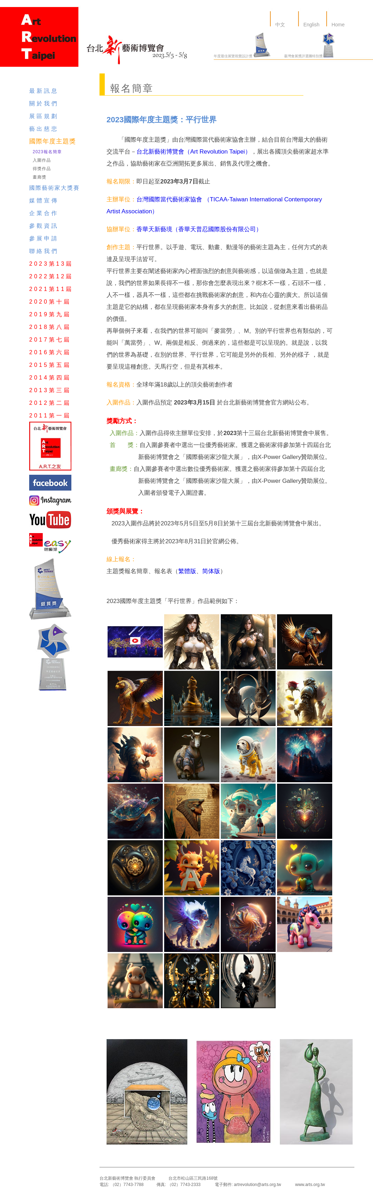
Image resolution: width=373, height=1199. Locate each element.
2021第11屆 (51, 289)
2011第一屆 (50, 416)
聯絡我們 (44, 251)
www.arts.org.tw (310, 1184)
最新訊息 (44, 91)
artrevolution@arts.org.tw (257, 1184)
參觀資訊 (44, 226)
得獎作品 (42, 168)
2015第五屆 (50, 365)
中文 (279, 24)
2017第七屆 (50, 340)
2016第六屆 (50, 352)
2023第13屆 (51, 264)
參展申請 (44, 238)
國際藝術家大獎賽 (54, 188)
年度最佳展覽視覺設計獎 (242, 56)
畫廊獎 (39, 177)
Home (337, 24)
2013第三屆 (50, 390)
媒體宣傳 (44, 200)
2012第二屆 (50, 403)
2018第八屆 (50, 327)
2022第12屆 (51, 276)
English (311, 24)
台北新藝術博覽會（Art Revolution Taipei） (193, 151)
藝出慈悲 (44, 129)
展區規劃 (44, 116)
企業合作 (44, 213)
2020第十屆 (50, 302)
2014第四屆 (50, 378)
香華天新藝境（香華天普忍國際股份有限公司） (199, 229)
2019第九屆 (50, 314)
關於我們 (44, 103)
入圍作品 (42, 160)
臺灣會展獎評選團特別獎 (309, 56)
